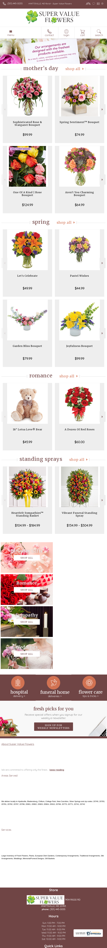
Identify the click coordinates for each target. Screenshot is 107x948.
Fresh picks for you (53, 649)
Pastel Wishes (79, 275)
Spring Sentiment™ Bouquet (79, 122)
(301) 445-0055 (15, 3)
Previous (4, 109)
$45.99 (27, 442)
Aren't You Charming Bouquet (79, 194)
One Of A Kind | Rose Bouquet (27, 194)
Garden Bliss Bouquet (27, 346)
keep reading (57, 705)
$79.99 (27, 358)
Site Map (64, 946)
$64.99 (79, 205)
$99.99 (27, 134)
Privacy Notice (27, 946)
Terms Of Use (10, 946)
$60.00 (80, 442)
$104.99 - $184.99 (27, 525)
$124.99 (27, 205)
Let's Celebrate (27, 275)
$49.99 (27, 288)
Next (103, 109)
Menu (10, 35)
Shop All (73, 69)
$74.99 (79, 134)
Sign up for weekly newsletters (54, 662)
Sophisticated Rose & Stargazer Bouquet (27, 123)
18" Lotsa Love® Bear (27, 429)
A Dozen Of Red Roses (80, 429)
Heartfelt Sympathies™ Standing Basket (27, 514)
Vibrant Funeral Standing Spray (79, 514)
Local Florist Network (47, 946)
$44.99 (79, 288)
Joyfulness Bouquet (79, 346)
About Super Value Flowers (17, 680)
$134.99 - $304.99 (79, 525)
